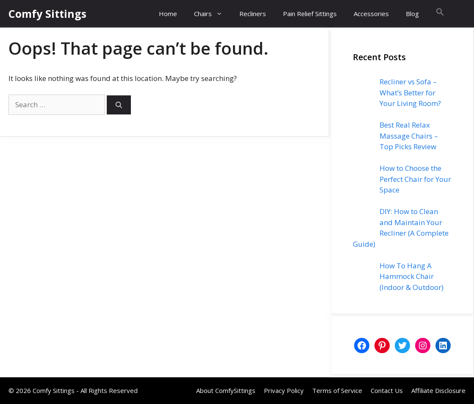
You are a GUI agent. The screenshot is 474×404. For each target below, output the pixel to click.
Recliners (252, 13)
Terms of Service (337, 390)
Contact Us (387, 390)
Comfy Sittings (47, 13)
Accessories (371, 13)
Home (168, 13)
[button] (440, 14)
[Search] (119, 104)
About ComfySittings (225, 390)
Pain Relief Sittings (310, 13)
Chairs (212, 14)
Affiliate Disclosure (438, 390)
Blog (412, 13)
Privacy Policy (284, 390)
